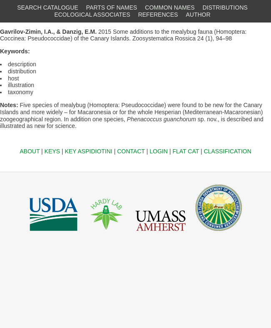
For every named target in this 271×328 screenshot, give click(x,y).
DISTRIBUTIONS (225, 7)
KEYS (52, 151)
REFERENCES (158, 14)
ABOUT (30, 151)
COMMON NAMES (170, 7)
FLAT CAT (186, 151)
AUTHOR (198, 14)
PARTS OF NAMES (111, 7)
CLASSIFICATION (227, 151)
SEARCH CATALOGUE (47, 7)
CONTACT (131, 151)
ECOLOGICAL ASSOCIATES (92, 14)
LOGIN (159, 151)
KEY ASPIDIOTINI (88, 151)
